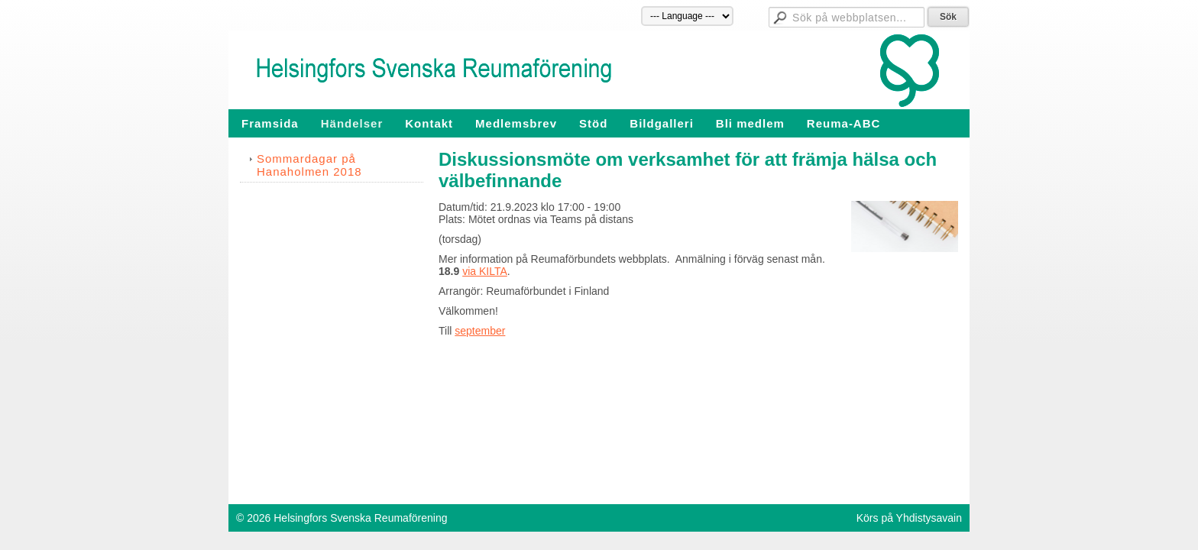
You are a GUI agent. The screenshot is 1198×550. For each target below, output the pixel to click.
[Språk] (687, 16)
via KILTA (484, 271)
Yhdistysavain (929, 518)
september (480, 331)
